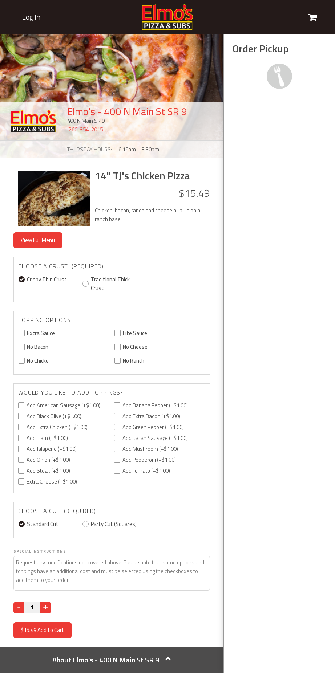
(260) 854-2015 (85, 129)
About (111, 659)
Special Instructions (39, 551)
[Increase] (45, 607)
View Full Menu (38, 240)
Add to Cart (42, 630)
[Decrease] (18, 607)
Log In (31, 17)
